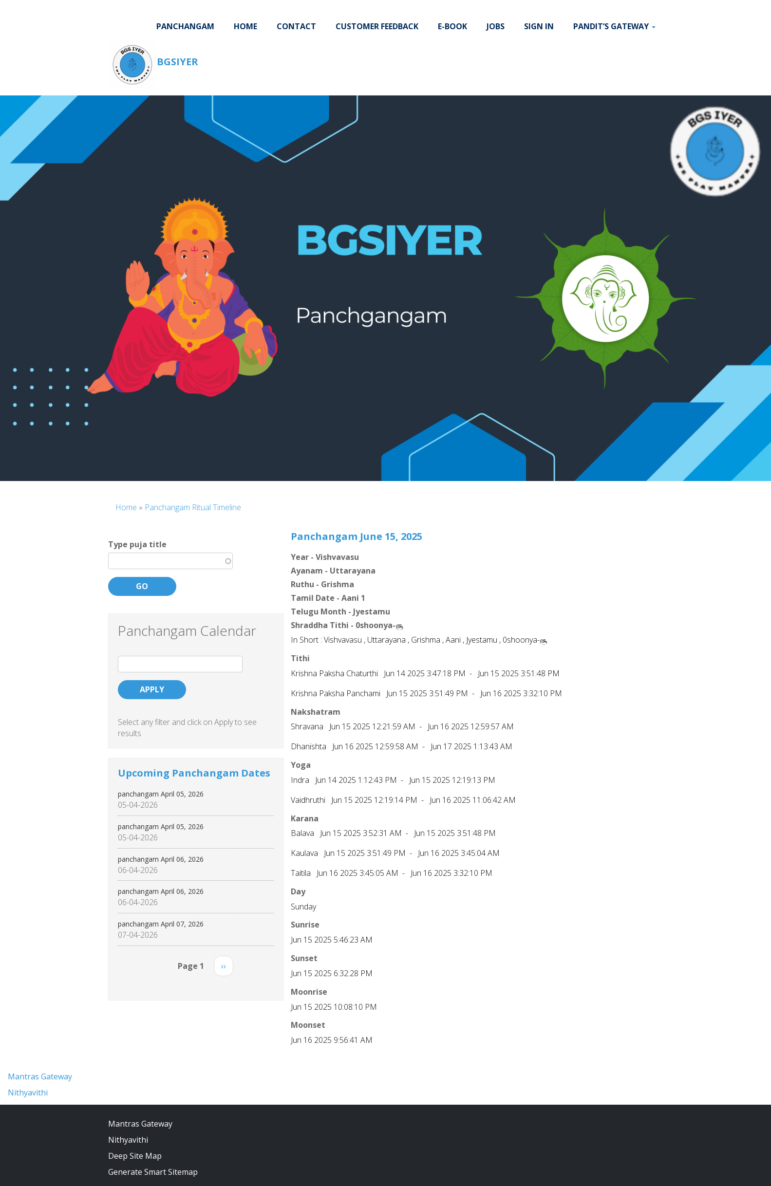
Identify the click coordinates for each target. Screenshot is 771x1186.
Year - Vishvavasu (325, 557)
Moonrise (309, 991)
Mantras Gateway (40, 1076)
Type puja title (137, 544)
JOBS (496, 26)
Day (298, 891)
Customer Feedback (377, 26)
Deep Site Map (135, 1155)
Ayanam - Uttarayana (333, 570)
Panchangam (185, 26)
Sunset (304, 958)
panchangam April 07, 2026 (161, 923)
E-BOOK (452, 26)
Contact (296, 26)
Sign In (539, 26)
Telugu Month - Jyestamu (340, 611)
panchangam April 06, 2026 (161, 859)
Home (245, 26)
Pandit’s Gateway (614, 26)
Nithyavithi (28, 1092)
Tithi (300, 658)
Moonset (308, 1024)
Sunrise (305, 924)
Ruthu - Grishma (322, 584)
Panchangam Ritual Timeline (193, 507)
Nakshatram (315, 711)
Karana (305, 818)
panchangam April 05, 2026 (161, 793)
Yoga (301, 765)
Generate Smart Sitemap (153, 1172)
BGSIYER (177, 61)
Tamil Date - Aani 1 (328, 598)
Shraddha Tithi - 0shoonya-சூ (347, 625)
